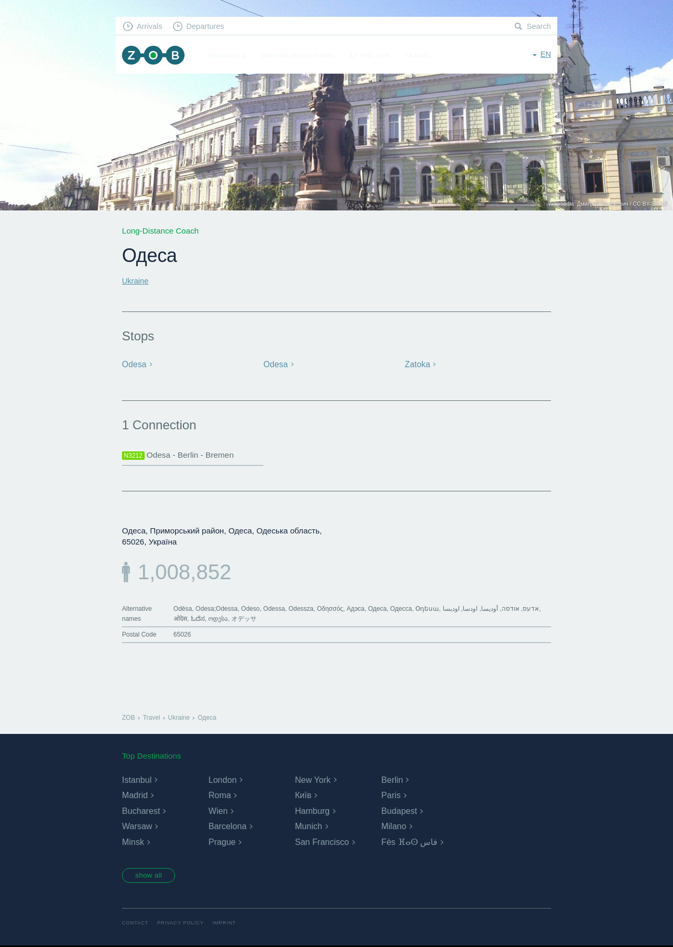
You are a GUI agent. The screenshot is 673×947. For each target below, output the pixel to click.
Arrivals (150, 26)
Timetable (229, 56)
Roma (219, 795)
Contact (135, 925)
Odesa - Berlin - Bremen (180, 455)
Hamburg (312, 811)
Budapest (399, 811)
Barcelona (227, 826)
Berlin (392, 779)
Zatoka (417, 364)
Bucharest (141, 811)
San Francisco (322, 842)
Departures (208, 26)
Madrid (135, 795)
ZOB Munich (154, 56)
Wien (217, 811)
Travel (420, 56)
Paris (390, 795)
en (545, 55)
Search (538, 26)
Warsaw (137, 826)
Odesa (134, 364)
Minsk (133, 842)
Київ (303, 795)
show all (151, 876)
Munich (308, 826)
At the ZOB (372, 56)
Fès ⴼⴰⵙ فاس (409, 842)
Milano (393, 826)
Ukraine (135, 280)
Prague (222, 842)
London (222, 779)
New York (313, 779)
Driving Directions (300, 56)
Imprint (228, 925)
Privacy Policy (182, 925)
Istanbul (136, 779)
